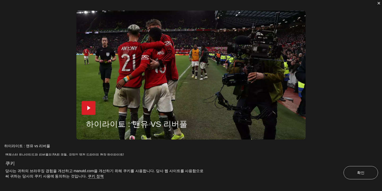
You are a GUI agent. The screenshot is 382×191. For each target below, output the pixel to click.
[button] (89, 108)
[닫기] (379, 3)
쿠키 (10, 163)
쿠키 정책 (96, 176)
